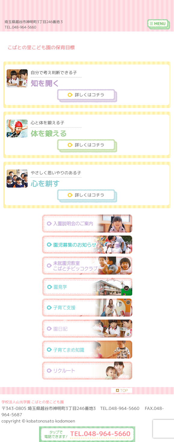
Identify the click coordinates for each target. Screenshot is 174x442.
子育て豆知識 (87, 350)
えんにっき (87, 329)
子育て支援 (87, 308)
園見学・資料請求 (87, 287)
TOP (121, 390)
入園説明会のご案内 (87, 224)
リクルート (87, 371)
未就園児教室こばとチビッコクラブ (87, 266)
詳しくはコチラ (89, 95)
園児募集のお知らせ (87, 245)
